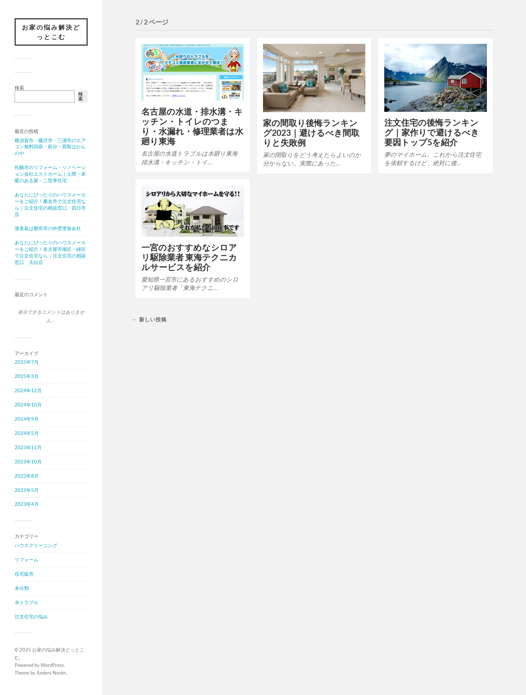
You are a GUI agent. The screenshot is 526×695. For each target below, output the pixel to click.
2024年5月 (27, 433)
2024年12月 (28, 390)
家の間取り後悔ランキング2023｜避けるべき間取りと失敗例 (311, 133)
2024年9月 (27, 419)
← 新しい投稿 (149, 319)
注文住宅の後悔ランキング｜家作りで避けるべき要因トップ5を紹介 (431, 132)
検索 (19, 88)
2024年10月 (28, 405)
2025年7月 (27, 362)
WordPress (52, 665)
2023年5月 (27, 490)
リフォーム (26, 559)
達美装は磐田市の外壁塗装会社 (48, 228)
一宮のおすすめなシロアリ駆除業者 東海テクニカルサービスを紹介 (189, 257)
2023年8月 (27, 476)
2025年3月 (27, 376)
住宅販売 (24, 574)
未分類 (22, 588)
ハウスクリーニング (36, 545)
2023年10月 (28, 462)
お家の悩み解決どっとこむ (51, 32)
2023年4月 (27, 504)
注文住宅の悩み (31, 616)
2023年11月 (28, 447)
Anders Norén (51, 673)
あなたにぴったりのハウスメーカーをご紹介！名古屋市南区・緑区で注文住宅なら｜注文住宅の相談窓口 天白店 (50, 252)
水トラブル (26, 602)
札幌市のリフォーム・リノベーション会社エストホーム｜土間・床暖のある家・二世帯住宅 (50, 173)
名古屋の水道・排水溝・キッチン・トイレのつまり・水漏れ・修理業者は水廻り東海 (192, 126)
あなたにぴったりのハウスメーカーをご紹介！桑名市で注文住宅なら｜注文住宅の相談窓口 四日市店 (50, 204)
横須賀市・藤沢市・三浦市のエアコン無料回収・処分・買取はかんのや (50, 146)
